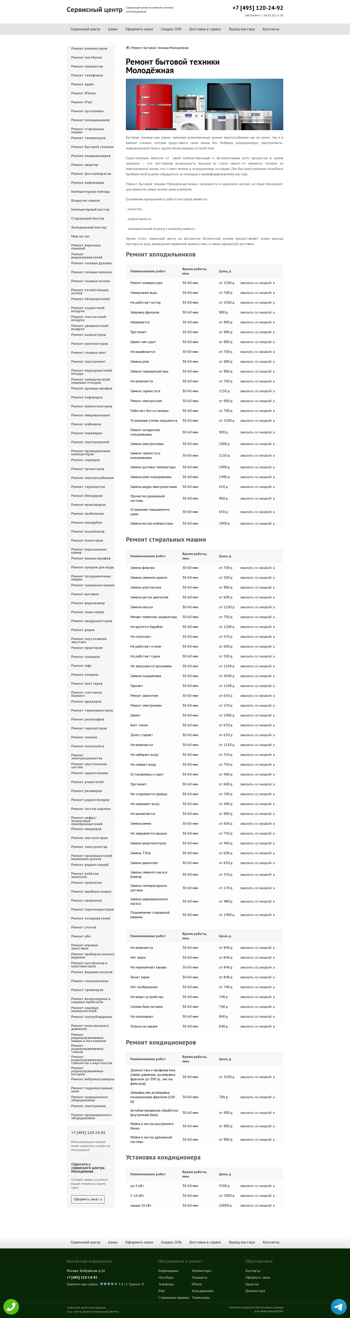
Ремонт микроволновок (90, 415)
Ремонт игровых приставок (84, 946)
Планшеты (199, 1277)
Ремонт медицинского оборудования (89, 1098)
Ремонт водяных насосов (91, 972)
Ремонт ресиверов (86, 790)
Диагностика (255, 1290)
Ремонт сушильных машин (93, 585)
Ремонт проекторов (87, 468)
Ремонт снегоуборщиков (91, 1016)
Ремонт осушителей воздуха (87, 309)
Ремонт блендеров (86, 495)
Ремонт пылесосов (86, 882)
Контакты (271, 29)
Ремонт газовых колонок (91, 272)
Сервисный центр (85, 29)
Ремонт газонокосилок (89, 981)
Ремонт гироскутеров (89, 728)
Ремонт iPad (81, 102)
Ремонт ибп (81, 936)
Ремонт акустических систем (89, 765)
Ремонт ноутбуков (86, 57)
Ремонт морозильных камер (88, 551)
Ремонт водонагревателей (86, 255)
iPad (161, 1290)
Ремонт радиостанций (89, 864)
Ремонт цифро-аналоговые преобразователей (86, 819)
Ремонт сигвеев (84, 737)
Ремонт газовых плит (88, 352)
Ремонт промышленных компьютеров (90, 452)
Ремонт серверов (85, 460)
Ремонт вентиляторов (89, 343)
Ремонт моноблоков (87, 531)
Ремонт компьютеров (89, 48)
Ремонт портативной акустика (88, 640)
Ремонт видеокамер (88, 603)
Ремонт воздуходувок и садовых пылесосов (90, 1000)
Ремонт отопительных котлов (89, 291)
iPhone (197, 1284)
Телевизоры (201, 1297)
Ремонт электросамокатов (86, 756)
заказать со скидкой (255, 282)
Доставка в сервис (205, 29)
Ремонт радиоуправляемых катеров (87, 1070)
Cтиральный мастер (87, 218)
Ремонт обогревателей (90, 299)
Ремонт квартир (84, 164)
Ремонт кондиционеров (90, 155)
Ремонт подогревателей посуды (91, 372)
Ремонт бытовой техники (92, 146)
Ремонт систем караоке (91, 808)
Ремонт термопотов (88, 486)
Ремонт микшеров (86, 828)
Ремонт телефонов (87, 75)
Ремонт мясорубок (86, 522)
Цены (112, 29)
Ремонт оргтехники (87, 111)
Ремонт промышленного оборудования (91, 1116)
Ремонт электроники (88, 1106)
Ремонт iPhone (83, 93)
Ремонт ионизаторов (88, 334)
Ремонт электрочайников (92, 477)
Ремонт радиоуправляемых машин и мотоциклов (88, 1036)
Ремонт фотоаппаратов (91, 173)
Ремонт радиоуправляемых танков (87, 1047)
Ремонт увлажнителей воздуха (89, 327)
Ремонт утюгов (83, 927)
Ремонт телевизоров (88, 138)
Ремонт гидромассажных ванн (91, 1089)
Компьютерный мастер (90, 209)
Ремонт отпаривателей (90, 918)
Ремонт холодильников (90, 120)
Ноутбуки (165, 1277)
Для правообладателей (268, 1311)
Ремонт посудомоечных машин (91, 577)
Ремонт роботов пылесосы (84, 875)
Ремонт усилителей (87, 782)
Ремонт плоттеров (86, 683)
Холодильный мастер (88, 227)
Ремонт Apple (82, 84)
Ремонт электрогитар (89, 846)
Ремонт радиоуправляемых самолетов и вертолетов (91, 1058)
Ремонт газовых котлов (90, 281)
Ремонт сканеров (85, 656)
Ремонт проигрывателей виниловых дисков (91, 857)
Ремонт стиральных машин (87, 130)
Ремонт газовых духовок (91, 263)
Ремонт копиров (84, 674)
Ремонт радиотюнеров (90, 799)
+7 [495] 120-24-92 (258, 7)
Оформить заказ (139, 29)
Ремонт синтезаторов (89, 837)
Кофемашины (168, 1270)
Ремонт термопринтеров (92, 710)
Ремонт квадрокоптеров (91, 621)
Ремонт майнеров (86, 424)
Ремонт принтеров (86, 647)
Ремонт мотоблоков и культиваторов (89, 964)
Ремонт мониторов (87, 540)
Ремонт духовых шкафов (91, 388)
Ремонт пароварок (86, 433)
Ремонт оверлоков (86, 900)
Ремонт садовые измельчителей (85, 1009)
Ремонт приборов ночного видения (93, 955)
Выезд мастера (242, 29)
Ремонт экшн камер (87, 612)
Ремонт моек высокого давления (90, 1027)
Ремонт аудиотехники (89, 773)
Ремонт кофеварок (87, 397)
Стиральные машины (173, 1297)
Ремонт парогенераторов (92, 909)
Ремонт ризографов (87, 719)
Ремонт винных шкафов (90, 558)
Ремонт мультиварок (88, 504)
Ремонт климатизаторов (91, 406)
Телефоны (166, 1284)
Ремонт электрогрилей (90, 442)
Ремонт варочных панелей (86, 246)
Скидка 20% (171, 29)
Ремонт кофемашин (87, 182)
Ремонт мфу (81, 665)
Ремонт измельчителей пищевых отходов (90, 381)
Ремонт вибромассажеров (92, 1079)
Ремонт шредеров (86, 701)
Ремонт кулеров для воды (92, 567)
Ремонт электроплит (88, 361)
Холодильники (202, 1290)
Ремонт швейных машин (91, 891)
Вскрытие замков (85, 200)
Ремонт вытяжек (85, 594)
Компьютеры (201, 1270)
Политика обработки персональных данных (256, 1307)
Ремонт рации (83, 629)
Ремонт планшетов (87, 66)
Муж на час (80, 236)
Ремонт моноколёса (87, 746)
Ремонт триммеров (87, 989)
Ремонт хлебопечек (87, 513)
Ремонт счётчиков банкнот (86, 694)
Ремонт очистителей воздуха (88, 318)
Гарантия (252, 1284)
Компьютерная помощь (90, 191)
